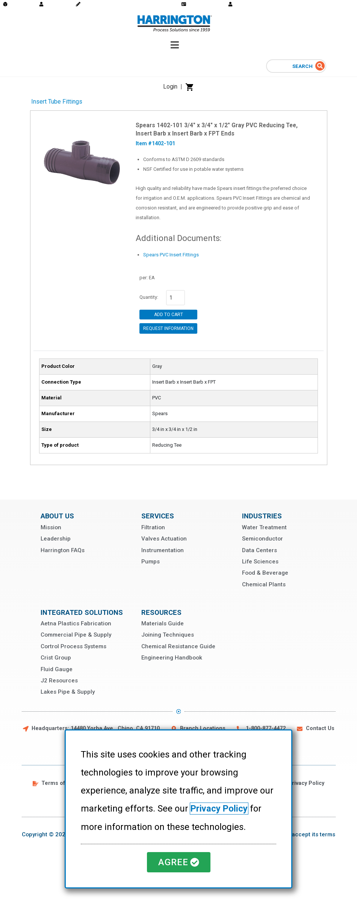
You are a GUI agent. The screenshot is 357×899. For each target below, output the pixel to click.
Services (157, 516)
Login (170, 86)
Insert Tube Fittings (56, 101)
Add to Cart (168, 314)
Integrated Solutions (82, 612)
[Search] (320, 65)
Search (303, 66)
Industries (262, 516)
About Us (57, 516)
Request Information (168, 328)
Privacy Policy (220, 809)
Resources (161, 612)
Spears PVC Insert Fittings (171, 255)
